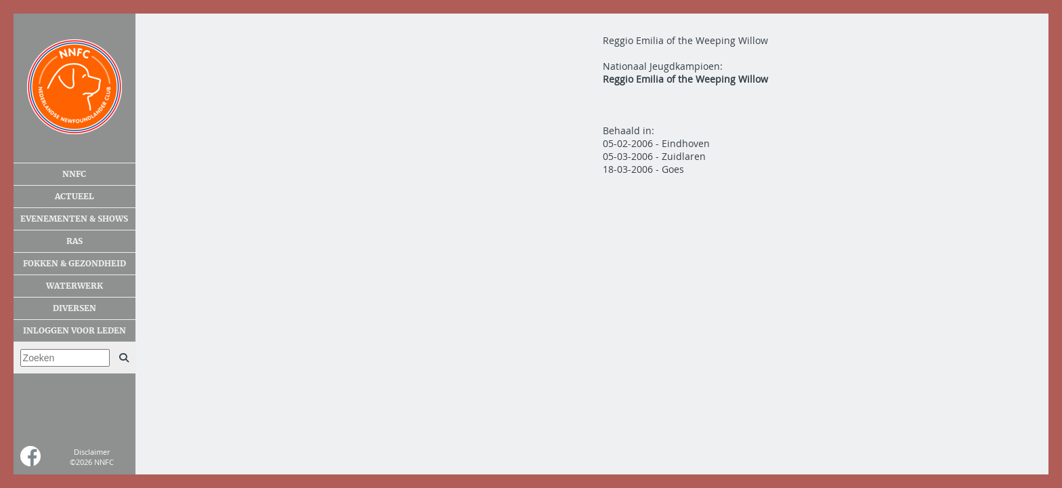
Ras (74, 241)
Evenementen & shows (74, 219)
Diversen (74, 308)
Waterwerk (74, 286)
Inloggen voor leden (74, 330)
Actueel (74, 196)
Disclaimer (92, 452)
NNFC (74, 174)
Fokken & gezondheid (74, 263)
